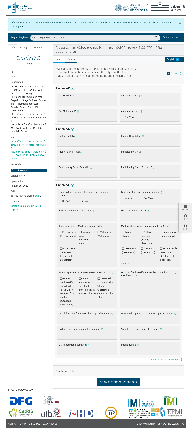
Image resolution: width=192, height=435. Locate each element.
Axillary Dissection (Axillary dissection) (147, 238)
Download (37, 47)
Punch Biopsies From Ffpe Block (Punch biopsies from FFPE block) (87, 286)
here (21, 26)
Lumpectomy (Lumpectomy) (168, 234)
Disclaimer (35, 424)
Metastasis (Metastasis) (104, 234)
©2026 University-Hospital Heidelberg (157, 424)
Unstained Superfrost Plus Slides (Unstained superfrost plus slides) (105, 288)
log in (37, 196)
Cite (185, 227)
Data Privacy (50, 424)
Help (185, 217)
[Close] (180, 22)
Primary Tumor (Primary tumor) (68, 234)
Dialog (23, 47)
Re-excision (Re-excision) (129, 250)
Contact (12, 424)
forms (174, 73)
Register (23, 37)
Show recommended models (118, 382)
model (59, 59)
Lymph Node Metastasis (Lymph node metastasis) (67, 254)
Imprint (23, 424)
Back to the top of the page (166, 360)
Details (71, 59)
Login (14, 37)
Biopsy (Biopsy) (127, 234)
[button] (174, 59)
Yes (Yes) (129, 117)
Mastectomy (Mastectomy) (148, 250)
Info (13, 47)
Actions (167, 37)
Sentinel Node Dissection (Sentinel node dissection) (168, 254)
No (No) (66, 201)
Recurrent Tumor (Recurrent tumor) (84, 238)
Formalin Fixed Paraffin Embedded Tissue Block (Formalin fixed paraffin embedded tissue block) (67, 291)
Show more (127, 263)
